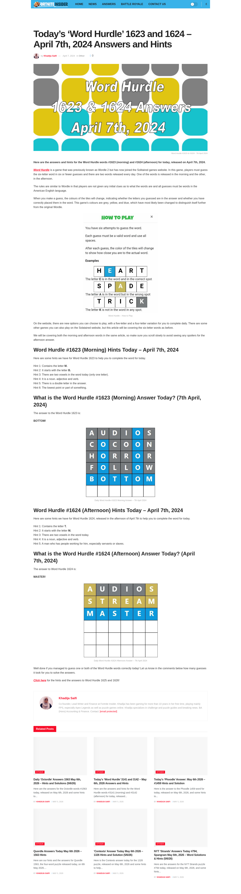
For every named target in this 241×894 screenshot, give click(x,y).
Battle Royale (132, 4)
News (93, 4)
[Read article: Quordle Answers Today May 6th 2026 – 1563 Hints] (60, 828)
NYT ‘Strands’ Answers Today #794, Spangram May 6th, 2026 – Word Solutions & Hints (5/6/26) (180, 855)
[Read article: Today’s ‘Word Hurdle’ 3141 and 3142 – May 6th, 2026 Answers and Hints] (120, 756)
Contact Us (157, 4)
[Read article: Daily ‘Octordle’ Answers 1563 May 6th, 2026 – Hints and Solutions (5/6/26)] (60, 756)
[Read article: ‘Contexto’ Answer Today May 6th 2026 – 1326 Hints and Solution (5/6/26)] (120, 828)
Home (79, 4)
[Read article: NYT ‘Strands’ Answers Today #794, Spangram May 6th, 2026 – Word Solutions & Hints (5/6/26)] (181, 828)
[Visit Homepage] (50, 4)
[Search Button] (206, 4)
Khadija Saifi (50, 56)
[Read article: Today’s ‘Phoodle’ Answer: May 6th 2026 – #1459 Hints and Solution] (181, 756)
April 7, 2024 (69, 56)
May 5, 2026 (57, 802)
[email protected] (108, 711)
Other (82, 56)
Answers (109, 4)
